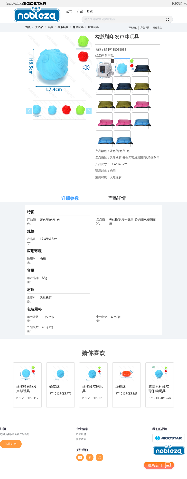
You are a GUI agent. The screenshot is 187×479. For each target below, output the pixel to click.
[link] (39, 27)
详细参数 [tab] (70, 198)
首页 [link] (28, 27)
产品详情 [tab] (117, 198)
